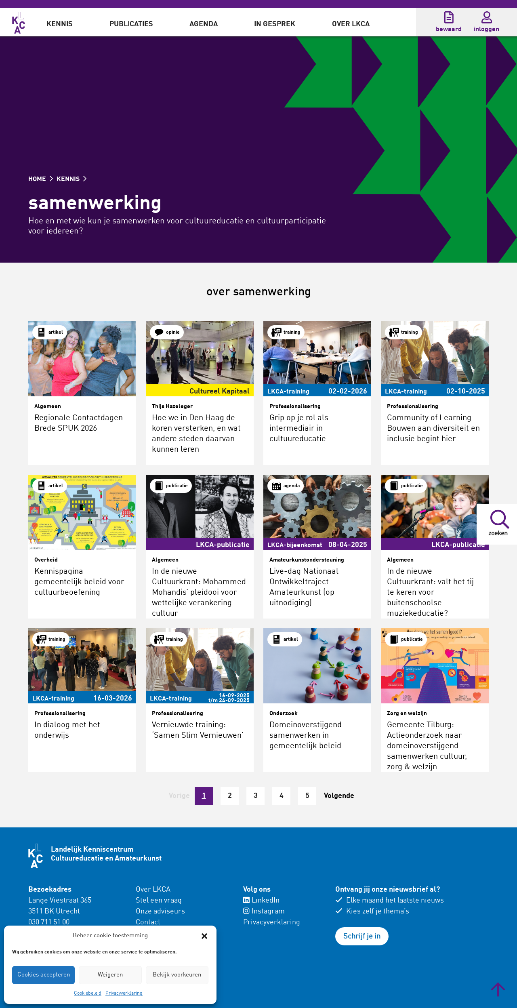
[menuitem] (59, 22)
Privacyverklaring (124, 993)
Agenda (203, 24)
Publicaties (131, 24)
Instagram (264, 911)
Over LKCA (351, 24)
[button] (204, 936)
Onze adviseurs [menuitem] (160, 911)
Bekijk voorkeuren (177, 975)
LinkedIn (261, 900)
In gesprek (274, 24)
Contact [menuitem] (148, 922)
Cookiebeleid (87, 993)
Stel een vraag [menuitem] (159, 900)
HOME (40, 179)
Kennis (59, 24)
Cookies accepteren (43, 975)
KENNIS (71, 179)
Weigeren (110, 975)
